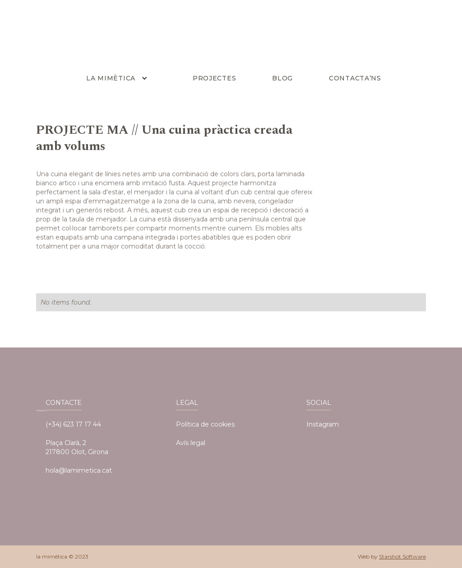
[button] (119, 78)
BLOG (282, 78)
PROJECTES (214, 78)
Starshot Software (402, 556)
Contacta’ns (355, 78)
